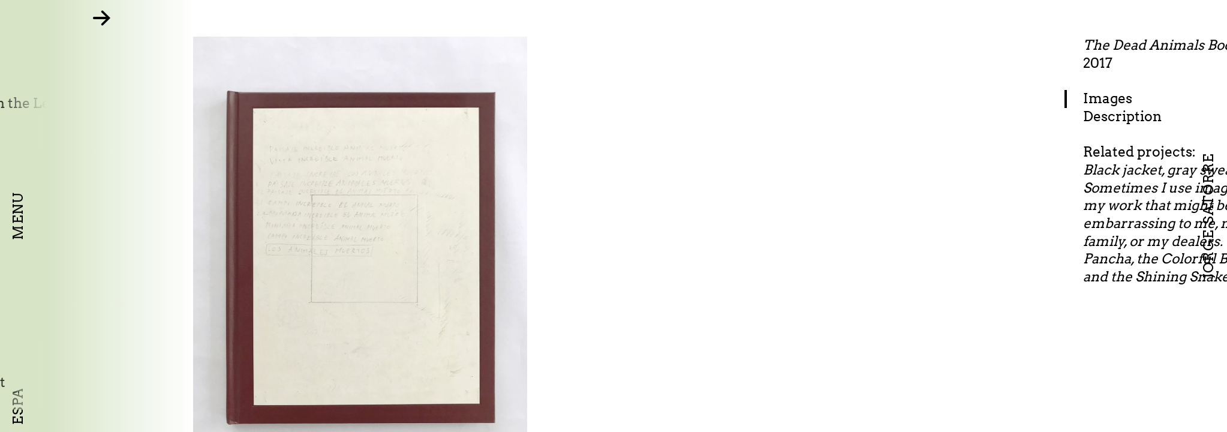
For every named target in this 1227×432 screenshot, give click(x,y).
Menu (18, 215)
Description (1160, 116)
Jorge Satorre (1208, 216)
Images (1146, 98)
